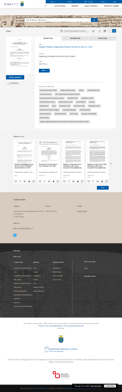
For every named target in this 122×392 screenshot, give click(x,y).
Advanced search (86, 24)
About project (91, 6)
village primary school (68, 90)
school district (80, 102)
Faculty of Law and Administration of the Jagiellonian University (61, 326)
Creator (35, 272)
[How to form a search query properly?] (96, 24)
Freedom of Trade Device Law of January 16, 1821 (48, 165)
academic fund (73, 98)
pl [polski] (55, 1)
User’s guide (57, 279)
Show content (15, 77)
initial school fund (93, 90)
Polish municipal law (20, 291)
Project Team (57, 272)
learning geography (69, 110)
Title (34, 268)
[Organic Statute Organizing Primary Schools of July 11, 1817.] (19, 55)
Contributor (37, 275)
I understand (110, 386)
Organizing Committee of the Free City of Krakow (57, 56)
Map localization (38, 291)
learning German (60, 114)
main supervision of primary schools (67, 94)
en (114, 31)
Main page (17, 257)
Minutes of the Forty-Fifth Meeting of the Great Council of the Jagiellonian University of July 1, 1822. (97, 166)
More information (96, 386)
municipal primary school (48, 90)
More (102, 188)
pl (110, 31)
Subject (35, 279)
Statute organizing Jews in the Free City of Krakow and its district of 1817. (24, 166)
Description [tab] (48, 38)
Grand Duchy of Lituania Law (23, 306)
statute (81, 90)
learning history (85, 110)
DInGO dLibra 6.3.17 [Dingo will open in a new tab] (42, 388)
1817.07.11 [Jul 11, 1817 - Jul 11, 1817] (43, 64)
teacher (91, 102)
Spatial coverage (38, 287)
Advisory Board (58, 275)
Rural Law (17, 302)
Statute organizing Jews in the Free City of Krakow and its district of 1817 (64, 121)
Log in (86, 268)
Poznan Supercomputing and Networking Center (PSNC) (82, 388)
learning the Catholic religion (49, 110)
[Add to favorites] (99, 31)
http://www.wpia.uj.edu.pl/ (23, 228)
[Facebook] (14, 235)
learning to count (94, 106)
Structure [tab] (102, 38)
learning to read (65, 106)
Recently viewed (111, 6)
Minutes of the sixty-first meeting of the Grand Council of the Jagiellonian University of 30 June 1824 (72, 166)
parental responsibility (89, 114)
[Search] (94, 20)
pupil (54, 106)
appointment (44, 106)
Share (103, 1)
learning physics (45, 114)
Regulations (56, 268)
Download (13, 83)
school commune (45, 94)
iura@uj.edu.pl (82, 211)
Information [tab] (75, 38)
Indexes (75, 6)
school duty (74, 114)
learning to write (79, 106)
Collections (59, 6)
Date (34, 283)
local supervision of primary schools (52, 98)
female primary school (47, 102)
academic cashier (87, 98)
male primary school (65, 102)
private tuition (44, 118)
